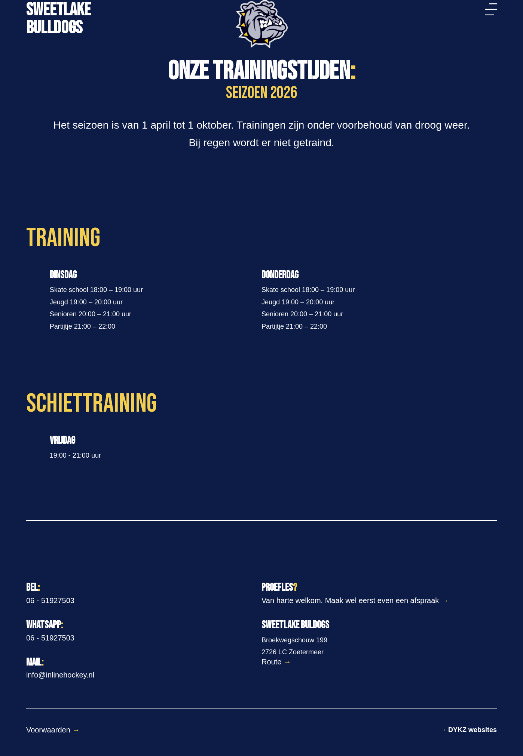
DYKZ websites (468, 730)
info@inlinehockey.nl (60, 675)
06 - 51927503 (50, 600)
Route (276, 662)
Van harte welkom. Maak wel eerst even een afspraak (355, 600)
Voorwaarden (53, 730)
